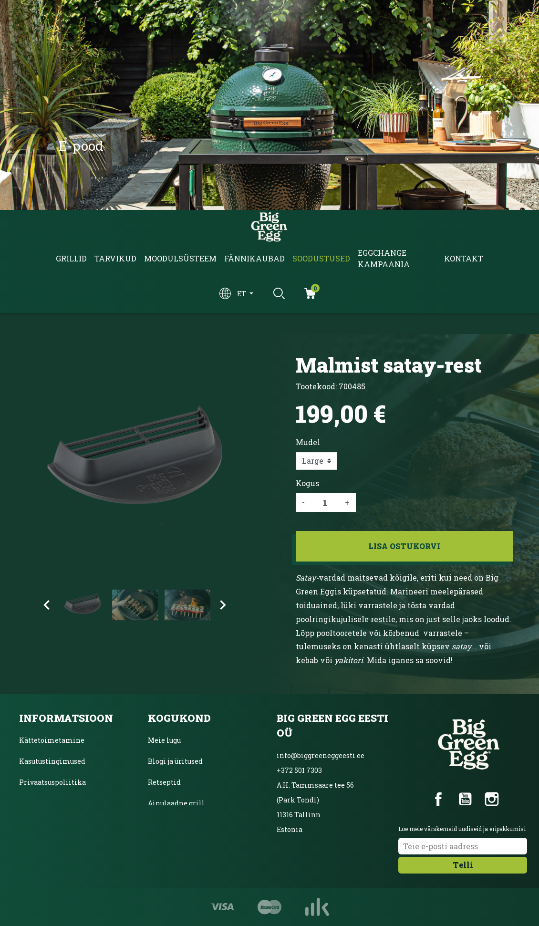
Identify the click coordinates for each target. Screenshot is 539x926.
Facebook (438, 799)
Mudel (308, 442)
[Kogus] (325, 502)
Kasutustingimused (52, 761)
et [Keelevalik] (242, 293)
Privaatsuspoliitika (52, 782)
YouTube (465, 799)
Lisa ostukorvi (404, 546)
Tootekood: (316, 386)
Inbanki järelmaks (51, 803)
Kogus (307, 483)
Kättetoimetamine (51, 740)
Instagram (491, 799)
